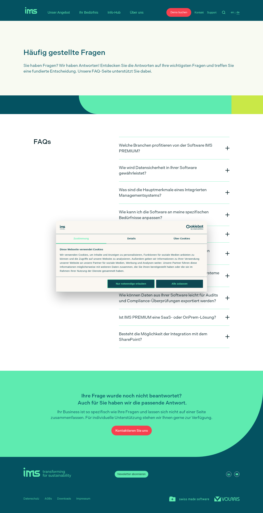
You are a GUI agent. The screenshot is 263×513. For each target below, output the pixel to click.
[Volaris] (227, 499)
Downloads (64, 498)
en (232, 12)
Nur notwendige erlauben (131, 283)
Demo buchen (178, 12)
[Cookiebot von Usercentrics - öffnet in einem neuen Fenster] (188, 227)
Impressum (83, 498)
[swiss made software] (189, 499)
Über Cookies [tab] (182, 238)
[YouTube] (237, 474)
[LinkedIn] (228, 474)
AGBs (48, 498)
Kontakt (199, 12)
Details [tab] (131, 238)
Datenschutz (31, 498)
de (238, 12)
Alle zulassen (180, 283)
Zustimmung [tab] (81, 238)
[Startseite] (31, 11)
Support (211, 12)
